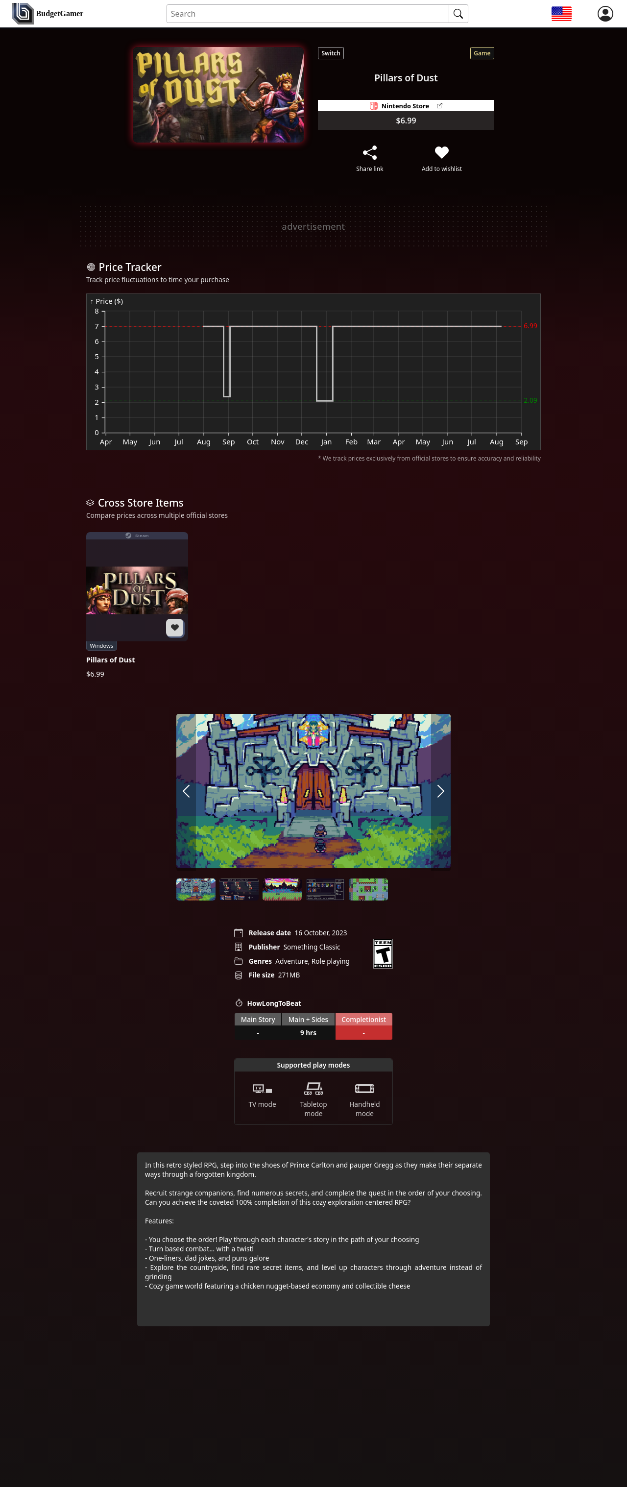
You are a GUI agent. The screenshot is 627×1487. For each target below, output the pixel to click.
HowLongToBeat (268, 1002)
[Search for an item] (308, 14)
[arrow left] (186, 792)
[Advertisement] (313, 226)
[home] (47, 14)
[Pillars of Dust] (137, 605)
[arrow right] (441, 792)
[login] (605, 14)
